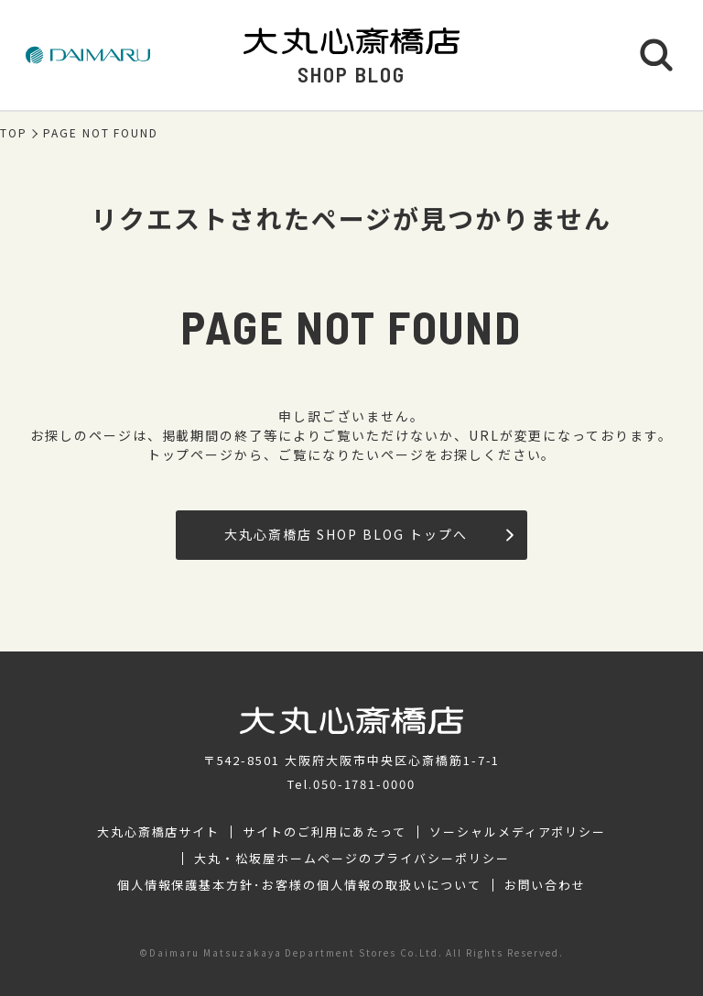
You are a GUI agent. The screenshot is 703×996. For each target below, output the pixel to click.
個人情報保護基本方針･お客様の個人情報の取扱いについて (299, 885)
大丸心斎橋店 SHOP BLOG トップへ (368, 534)
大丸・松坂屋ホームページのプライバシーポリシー (351, 858)
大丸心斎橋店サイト (159, 832)
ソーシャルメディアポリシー (517, 832)
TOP (13, 132)
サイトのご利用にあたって (324, 832)
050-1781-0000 (364, 784)
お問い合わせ (545, 885)
